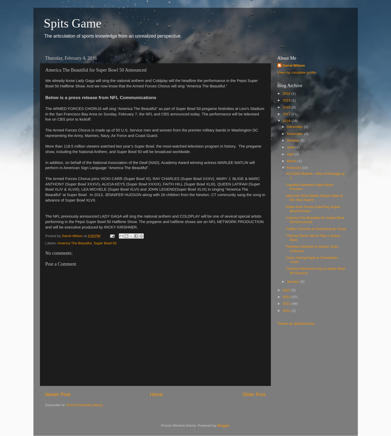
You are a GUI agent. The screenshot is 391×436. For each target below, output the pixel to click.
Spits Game (73, 23)
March (292, 161)
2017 (287, 114)
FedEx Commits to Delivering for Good (316, 229)
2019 (287, 100)
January (293, 281)
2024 (287, 93)
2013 (287, 304)
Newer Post (58, 394)
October (293, 140)
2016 (287, 121)
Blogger (223, 425)
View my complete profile (296, 72)
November (295, 134)
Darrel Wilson (294, 65)
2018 (287, 107)
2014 (287, 297)
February (294, 168)
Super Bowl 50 (105, 243)
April (291, 154)
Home (156, 394)
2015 (287, 290)
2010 (287, 311)
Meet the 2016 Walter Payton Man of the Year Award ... (314, 198)
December (295, 127)
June (291, 147)
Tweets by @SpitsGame (296, 324)
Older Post (253, 394)
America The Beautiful (74, 243)
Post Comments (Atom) (84, 405)
